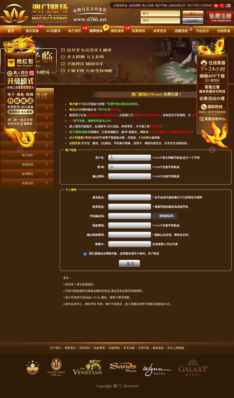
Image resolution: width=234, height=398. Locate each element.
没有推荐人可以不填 (165, 244)
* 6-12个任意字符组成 (165, 225)
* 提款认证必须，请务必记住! (170, 235)
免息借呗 (134, 5)
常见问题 (129, 348)
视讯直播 (32, 31)
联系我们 (85, 348)
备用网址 (27, 174)
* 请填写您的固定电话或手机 (170, 206)
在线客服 (223, 31)
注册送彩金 (120, 5)
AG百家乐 (53, 31)
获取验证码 (166, 216)
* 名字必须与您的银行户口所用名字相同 (177, 197)
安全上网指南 (175, 348)
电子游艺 (74, 31)
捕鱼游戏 (117, 31)
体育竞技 (159, 31)
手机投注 (202, 31)
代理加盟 (206, 5)
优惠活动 (181, 31)
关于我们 (55, 348)
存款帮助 (114, 348)
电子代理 (193, 5)
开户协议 (153, 253)
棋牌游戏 (95, 31)
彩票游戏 (138, 31)
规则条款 (158, 348)
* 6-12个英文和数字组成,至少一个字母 (176, 157)
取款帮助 (99, 348)
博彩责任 (70, 348)
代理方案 (143, 348)
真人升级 (148, 5)
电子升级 (161, 5)
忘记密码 (192, 20)
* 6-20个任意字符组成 (165, 167)
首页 (10, 31)
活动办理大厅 (177, 5)
